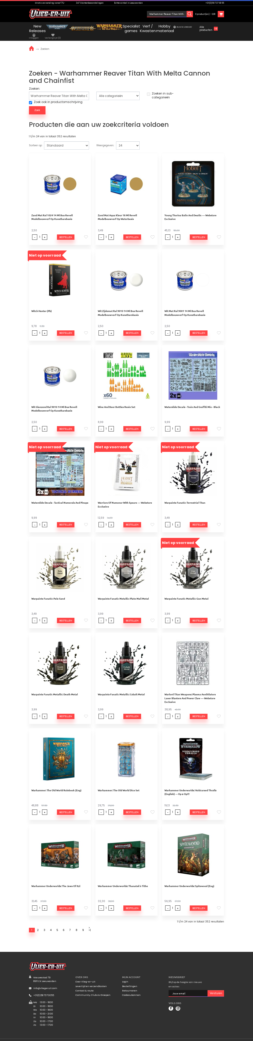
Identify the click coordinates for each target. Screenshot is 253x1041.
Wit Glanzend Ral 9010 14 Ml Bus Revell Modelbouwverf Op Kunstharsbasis (54, 403)
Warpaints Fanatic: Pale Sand (48, 593)
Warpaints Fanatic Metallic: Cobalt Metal (121, 688)
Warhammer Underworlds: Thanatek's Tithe (123, 880)
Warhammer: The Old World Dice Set (118, 784)
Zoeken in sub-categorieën (160, 90)
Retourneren (129, 985)
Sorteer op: (35, 140)
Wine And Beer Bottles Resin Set (116, 401)
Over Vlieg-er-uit (85, 976)
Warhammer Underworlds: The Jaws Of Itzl (55, 880)
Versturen (216, 987)
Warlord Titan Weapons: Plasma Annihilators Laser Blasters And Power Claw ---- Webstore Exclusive (190, 692)
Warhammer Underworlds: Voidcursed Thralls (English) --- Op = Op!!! (190, 786)
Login (125, 976)
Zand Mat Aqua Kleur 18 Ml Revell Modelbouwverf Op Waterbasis (117, 211)
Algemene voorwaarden (188, 1037)
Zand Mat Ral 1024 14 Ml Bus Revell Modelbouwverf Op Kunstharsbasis (52, 211)
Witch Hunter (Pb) (41, 305)
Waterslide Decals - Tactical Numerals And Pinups (59, 497)
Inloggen (159, 14)
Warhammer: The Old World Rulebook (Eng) (56, 784)
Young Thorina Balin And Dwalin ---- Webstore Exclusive (190, 211)
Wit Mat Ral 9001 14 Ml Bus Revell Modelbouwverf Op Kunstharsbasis (184, 307)
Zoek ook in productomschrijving (55, 96)
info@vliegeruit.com (45, 982)
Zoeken (44, 43)
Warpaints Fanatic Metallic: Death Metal (54, 688)
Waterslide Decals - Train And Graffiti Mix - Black (192, 401)
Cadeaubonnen (131, 989)
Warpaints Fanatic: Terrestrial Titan (184, 497)
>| (90, 924)
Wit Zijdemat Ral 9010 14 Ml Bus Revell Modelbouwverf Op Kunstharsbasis (120, 307)
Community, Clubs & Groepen (92, 989)
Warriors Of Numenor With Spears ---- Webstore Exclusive (125, 499)
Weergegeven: (105, 140)
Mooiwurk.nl (59, 1036)
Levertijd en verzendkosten (91, 980)
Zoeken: (34, 83)
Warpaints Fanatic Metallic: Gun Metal (186, 593)
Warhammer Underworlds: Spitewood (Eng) (189, 880)
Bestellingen (129, 980)
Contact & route (84, 985)
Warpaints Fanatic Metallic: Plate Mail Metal (123, 593)
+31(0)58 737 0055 (43, 989)
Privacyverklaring (214, 1037)
